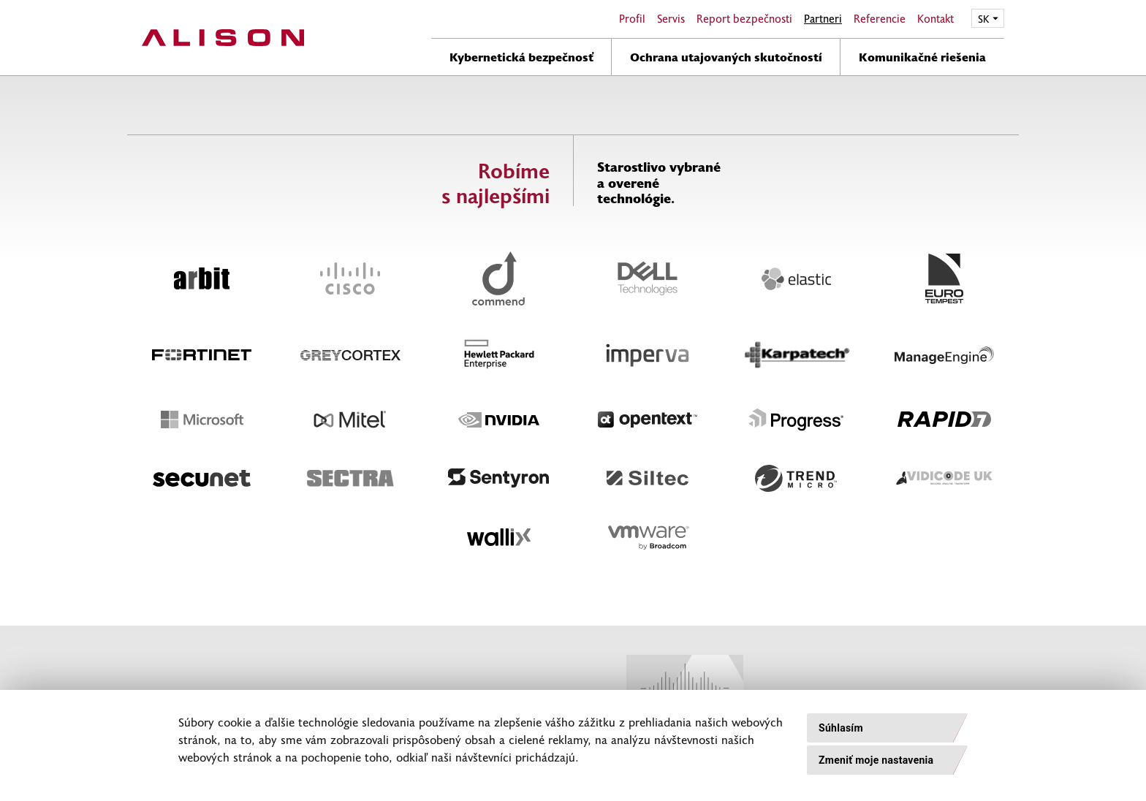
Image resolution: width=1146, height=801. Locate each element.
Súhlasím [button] (841, 728)
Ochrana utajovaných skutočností (726, 56)
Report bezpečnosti (744, 18)
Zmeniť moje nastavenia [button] (876, 760)
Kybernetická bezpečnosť (521, 56)
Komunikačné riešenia (922, 56)
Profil (632, 18)
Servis (671, 18)
